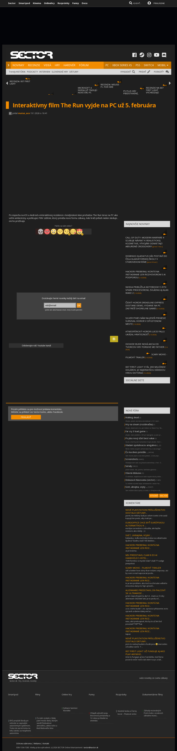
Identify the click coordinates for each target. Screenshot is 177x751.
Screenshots (131, 459)
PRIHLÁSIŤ (26, 417)
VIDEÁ (47, 65)
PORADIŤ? (159, 71)
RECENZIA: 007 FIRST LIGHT (20, 82)
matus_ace (24, 113)
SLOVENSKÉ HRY (60, 71)
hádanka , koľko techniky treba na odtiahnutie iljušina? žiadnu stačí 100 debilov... (146, 539)
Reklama (37, 743)
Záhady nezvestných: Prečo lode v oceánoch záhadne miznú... (153, 713)
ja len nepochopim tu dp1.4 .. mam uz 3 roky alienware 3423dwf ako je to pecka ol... (144, 597)
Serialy (128, 465)
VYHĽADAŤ (125, 71)
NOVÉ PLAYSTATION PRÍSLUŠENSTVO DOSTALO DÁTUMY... (145, 511)
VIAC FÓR (164, 495)
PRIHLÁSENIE (159, 3)
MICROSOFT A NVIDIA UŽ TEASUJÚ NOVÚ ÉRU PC (87, 90)
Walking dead (132, 417)
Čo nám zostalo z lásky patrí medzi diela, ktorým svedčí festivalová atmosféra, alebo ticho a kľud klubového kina (47, 723)
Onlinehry (49, 3)
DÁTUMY (73, 71)
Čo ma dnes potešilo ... (136, 452)
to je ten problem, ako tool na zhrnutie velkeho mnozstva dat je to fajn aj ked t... (146, 584)
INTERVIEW (44, 71)
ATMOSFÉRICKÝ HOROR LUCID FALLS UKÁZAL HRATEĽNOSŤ (145, 333)
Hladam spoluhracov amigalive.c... (142, 445)
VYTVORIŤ (154, 495)
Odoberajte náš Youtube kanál (36, 345)
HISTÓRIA (20, 71)
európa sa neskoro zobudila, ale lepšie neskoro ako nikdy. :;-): (142, 529)
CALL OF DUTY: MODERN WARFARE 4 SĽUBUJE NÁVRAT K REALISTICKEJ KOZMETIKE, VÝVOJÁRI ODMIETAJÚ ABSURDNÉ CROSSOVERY (144, 242)
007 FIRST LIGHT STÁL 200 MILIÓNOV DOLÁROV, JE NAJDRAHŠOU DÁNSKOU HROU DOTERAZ (145, 369)
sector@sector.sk (91, 747)
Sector (12, 3)
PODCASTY (32, 71)
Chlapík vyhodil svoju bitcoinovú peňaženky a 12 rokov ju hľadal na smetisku (100, 717)
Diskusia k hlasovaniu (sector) (140, 479)
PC (107, 65)
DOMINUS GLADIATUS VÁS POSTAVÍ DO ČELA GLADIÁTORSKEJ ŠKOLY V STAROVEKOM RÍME (146, 258)
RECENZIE (34, 65)
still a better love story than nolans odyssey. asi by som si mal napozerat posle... (146, 572)
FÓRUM (84, 65)
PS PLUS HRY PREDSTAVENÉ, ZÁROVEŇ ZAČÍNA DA (134, 93)
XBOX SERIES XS (122, 65)
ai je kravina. (131, 550)
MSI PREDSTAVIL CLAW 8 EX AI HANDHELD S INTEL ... (141, 556)
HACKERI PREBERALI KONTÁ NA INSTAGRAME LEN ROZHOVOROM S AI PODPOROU (145, 274)
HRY (57, 65)
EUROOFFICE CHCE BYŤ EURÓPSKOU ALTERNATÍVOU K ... (144, 524)
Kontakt (46, 743)
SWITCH (149, 65)
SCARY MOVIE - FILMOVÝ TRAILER (143, 567)
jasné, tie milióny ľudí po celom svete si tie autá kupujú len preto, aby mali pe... (146, 517)
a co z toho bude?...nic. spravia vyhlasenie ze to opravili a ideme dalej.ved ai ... (146, 610)
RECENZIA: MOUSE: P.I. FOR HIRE (110, 85)
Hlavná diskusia (133, 472)
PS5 (138, 65)
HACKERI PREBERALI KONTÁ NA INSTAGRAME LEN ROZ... (142, 546)
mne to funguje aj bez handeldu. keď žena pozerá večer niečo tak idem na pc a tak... (144, 658)
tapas (128, 634)
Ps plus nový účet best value (139, 438)
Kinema (37, 3)
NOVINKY (18, 65)
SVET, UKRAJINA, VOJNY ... (138, 535)
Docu (84, 3)
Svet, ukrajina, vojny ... (136, 486)
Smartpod (24, 3)
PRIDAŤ (142, 71)
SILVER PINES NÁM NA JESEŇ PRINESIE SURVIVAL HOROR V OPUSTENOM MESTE (145, 320)
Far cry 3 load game (135, 431)
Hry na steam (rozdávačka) (139, 424)
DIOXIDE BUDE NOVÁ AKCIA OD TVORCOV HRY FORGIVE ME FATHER (145, 345)
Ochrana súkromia (24, 743)
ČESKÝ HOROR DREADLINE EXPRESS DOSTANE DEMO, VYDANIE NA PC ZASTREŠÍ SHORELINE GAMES (144, 305)
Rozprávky (63, 3)
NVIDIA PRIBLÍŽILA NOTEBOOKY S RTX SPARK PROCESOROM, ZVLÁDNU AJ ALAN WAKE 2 (146, 289)
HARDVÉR (69, 65)
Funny (75, 3)
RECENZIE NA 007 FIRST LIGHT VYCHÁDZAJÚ (154, 90)
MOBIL (162, 65)
